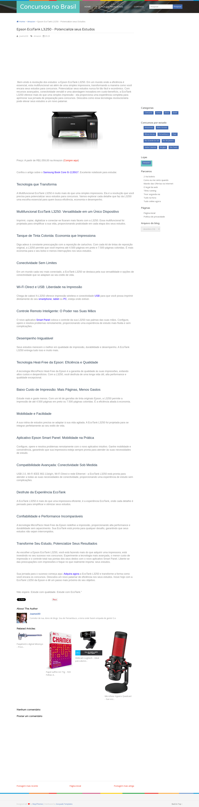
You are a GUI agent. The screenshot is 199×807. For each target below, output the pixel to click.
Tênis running (150, 190)
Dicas (167, 112)
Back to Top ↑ (177, 804)
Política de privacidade (109, 7)
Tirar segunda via (152, 194)
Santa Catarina (150, 147)
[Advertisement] (75, 58)
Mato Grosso (162, 127)
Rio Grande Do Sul (152, 140)
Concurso (148, 112)
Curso (158, 112)
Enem (175, 112)
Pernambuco (164, 134)
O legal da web (151, 187)
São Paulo (173, 147)
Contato (139, 7)
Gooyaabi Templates (64, 804)
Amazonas (149, 127)
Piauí (174, 134)
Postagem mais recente (27, 786)
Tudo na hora (150, 197)
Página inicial (75, 786)
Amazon (31, 21)
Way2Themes (37, 804)
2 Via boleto (149, 176)
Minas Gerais (150, 134)
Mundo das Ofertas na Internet (158, 183)
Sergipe (163, 147)
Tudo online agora (152, 201)
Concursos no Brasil (48, 7)
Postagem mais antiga (124, 786)
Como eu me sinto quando (156, 180)
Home (87, 7)
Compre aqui (71, 160)
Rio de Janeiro (168, 140)
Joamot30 (23, 36)
